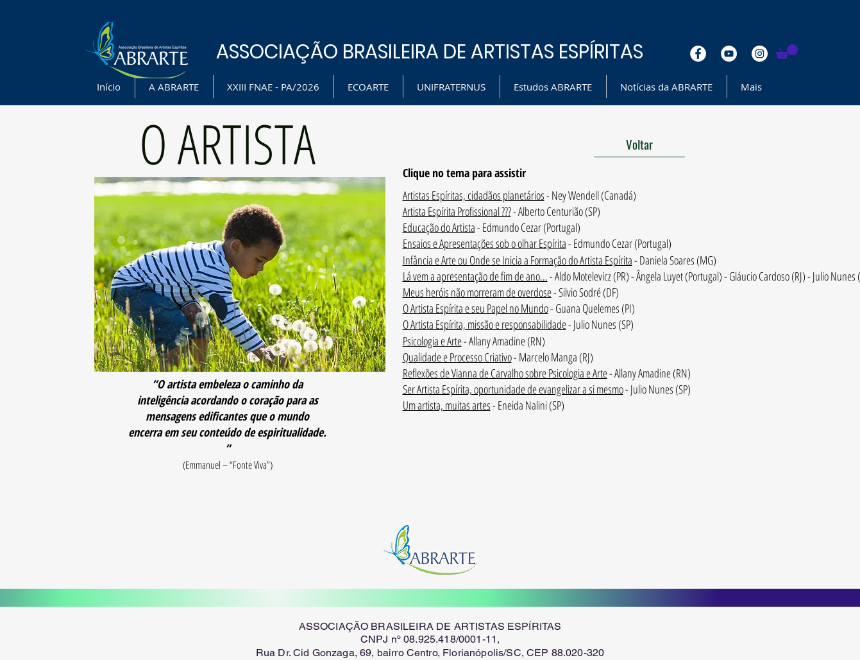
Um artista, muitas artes (447, 405)
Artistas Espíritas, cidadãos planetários (473, 195)
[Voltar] (639, 144)
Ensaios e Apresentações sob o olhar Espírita (484, 243)
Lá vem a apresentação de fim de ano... (475, 276)
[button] (787, 51)
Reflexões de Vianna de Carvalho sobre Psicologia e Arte (505, 373)
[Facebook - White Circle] (698, 54)
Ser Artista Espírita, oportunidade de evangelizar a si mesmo (513, 389)
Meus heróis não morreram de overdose (477, 292)
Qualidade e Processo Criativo (457, 357)
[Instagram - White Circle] (760, 54)
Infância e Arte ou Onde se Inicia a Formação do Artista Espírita (517, 260)
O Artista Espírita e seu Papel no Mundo (475, 308)
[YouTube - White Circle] (729, 54)
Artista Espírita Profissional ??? (457, 211)
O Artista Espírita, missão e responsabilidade (484, 324)
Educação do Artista (439, 227)
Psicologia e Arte (432, 341)
